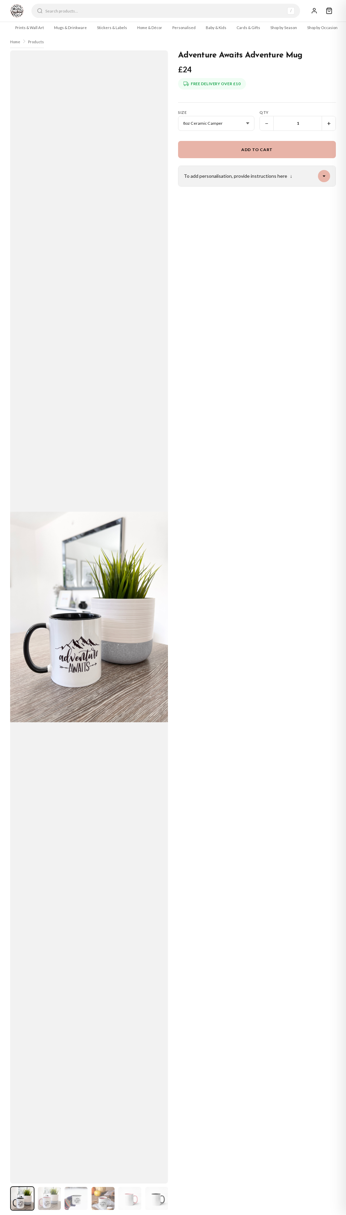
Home (15, 42)
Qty (264, 112)
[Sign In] (314, 11)
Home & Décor (149, 27)
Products (36, 42)
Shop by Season (283, 27)
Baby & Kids (216, 27)
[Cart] (329, 11)
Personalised (184, 27)
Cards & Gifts (248, 27)
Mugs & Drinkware (70, 27)
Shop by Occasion (322, 27)
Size (182, 112)
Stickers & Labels (112, 27)
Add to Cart (257, 149)
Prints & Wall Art (29, 27)
